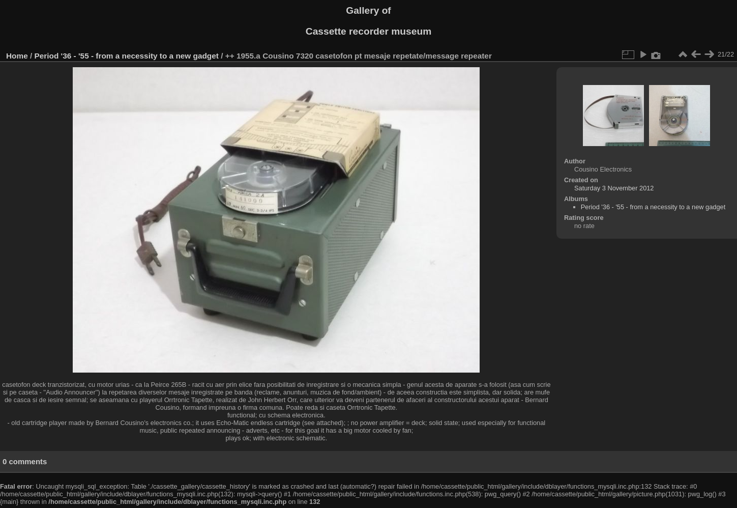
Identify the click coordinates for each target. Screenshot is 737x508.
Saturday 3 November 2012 (614, 188)
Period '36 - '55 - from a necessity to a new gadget (127, 55)
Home (17, 55)
